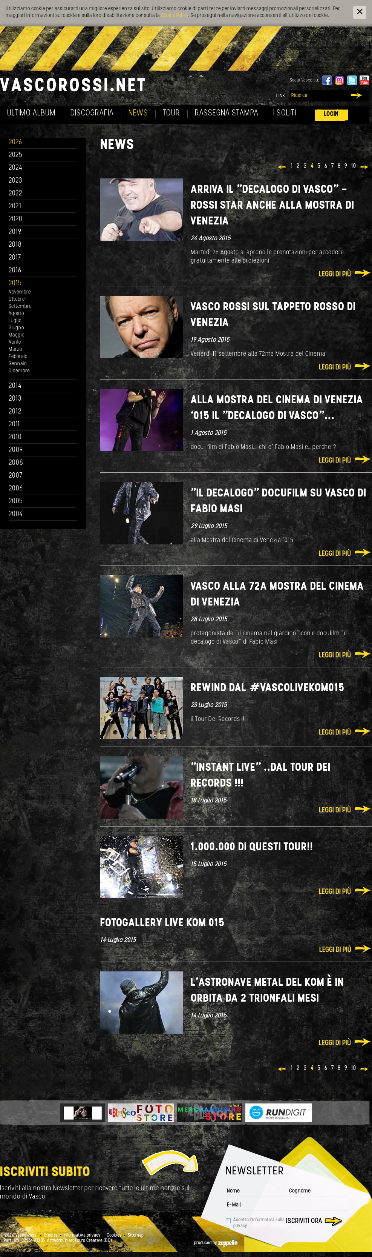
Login (331, 114)
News (138, 113)
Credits (51, 1235)
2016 (15, 270)
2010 (15, 437)
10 (353, 166)
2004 (16, 514)
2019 (15, 232)
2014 (15, 386)
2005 (16, 501)
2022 (16, 193)
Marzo (15, 349)
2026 (15, 142)
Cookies (114, 1235)
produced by (215, 1243)
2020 (16, 219)
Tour (171, 113)
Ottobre (17, 299)
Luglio (15, 321)
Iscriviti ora (304, 1221)
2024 (16, 168)
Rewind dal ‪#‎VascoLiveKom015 (267, 688)
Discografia (92, 113)
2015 (15, 283)
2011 (14, 424)
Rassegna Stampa (227, 113)
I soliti (284, 113)
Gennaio (18, 364)
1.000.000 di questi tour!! (252, 847)
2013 (15, 399)
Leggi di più (335, 274)
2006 (16, 488)
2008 (16, 463)
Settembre (20, 306)
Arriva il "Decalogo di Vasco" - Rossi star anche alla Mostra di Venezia (272, 205)
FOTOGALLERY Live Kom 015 (162, 923)
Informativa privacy (82, 1235)
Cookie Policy (174, 15)
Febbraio (18, 357)
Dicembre (19, 371)
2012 (15, 411)
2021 (15, 206)
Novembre (20, 292)
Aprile (15, 342)
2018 (15, 245)
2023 (15, 180)
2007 (16, 475)
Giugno (16, 328)
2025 (16, 155)
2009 (16, 450)
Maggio (16, 335)
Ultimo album (31, 113)
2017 (15, 257)
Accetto (259, 1223)
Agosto (16, 314)
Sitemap (136, 1235)
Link (280, 96)
